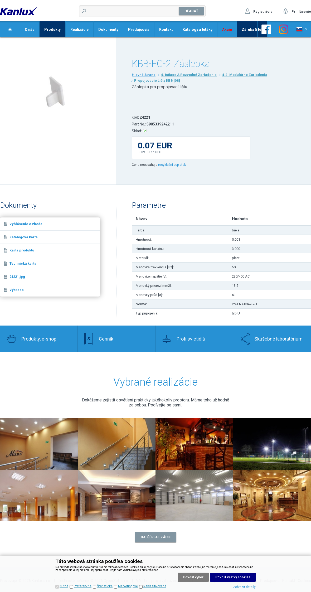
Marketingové (128, 586)
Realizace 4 (272, 444)
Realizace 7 (194, 495)
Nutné (64, 586)
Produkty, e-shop (38, 339)
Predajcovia (138, 29)
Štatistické (105, 586)
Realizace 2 (39, 444)
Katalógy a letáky (197, 29)
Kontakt (166, 29)
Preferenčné (82, 586)
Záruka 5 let (252, 29)
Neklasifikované (154, 586)
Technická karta (22, 263)
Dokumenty (108, 29)
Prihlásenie (301, 11)
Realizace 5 (39, 495)
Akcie (227, 29)
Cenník (106, 339)
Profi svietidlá (191, 339)
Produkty (52, 29)
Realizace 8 (272, 495)
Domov (10, 29)
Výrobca (16, 290)
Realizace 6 (117, 495)
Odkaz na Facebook (266, 29)
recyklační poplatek (172, 165)
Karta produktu (21, 250)
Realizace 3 (194, 444)
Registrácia (263, 11)
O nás (30, 29)
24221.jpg (17, 277)
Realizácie (79, 29)
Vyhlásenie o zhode (25, 224)
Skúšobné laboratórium (278, 339)
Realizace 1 (117, 444)
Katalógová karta (23, 237)
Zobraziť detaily (244, 587)
